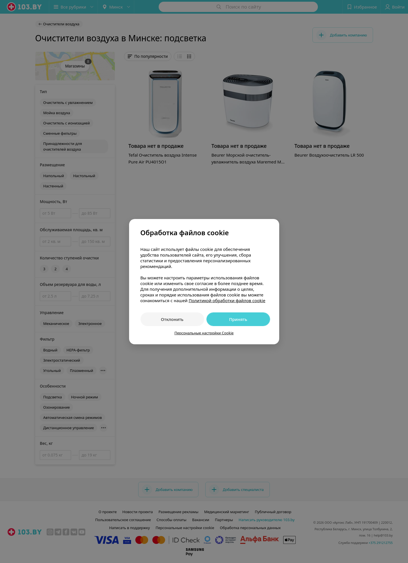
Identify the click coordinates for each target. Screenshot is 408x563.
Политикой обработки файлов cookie (227, 300)
